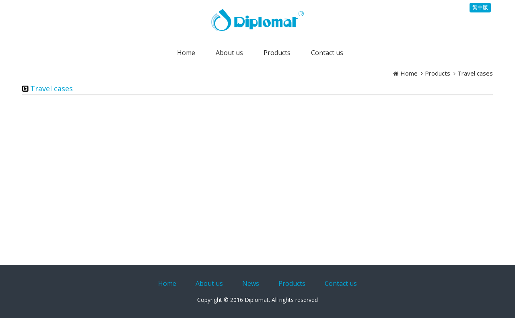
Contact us (341, 283)
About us (209, 283)
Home (409, 73)
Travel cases (475, 73)
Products (437, 73)
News (250, 283)
